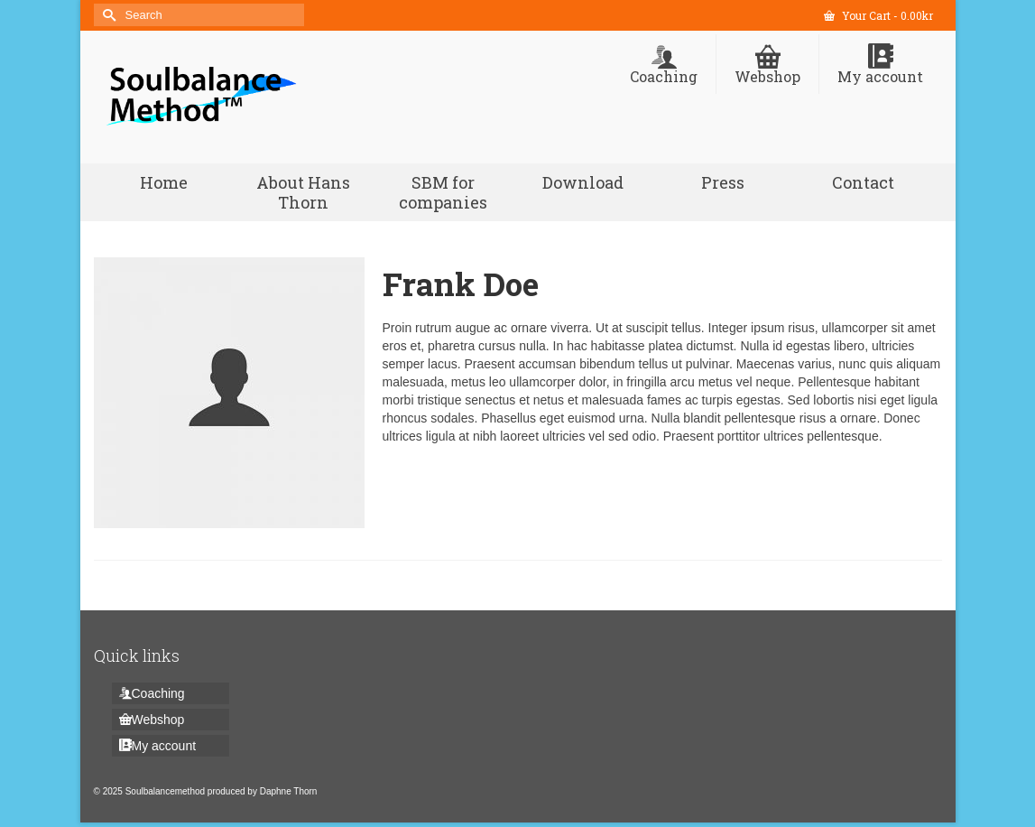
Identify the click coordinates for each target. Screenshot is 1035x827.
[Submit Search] (107, 15)
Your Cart (878, 15)
